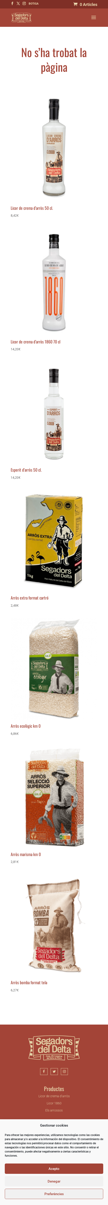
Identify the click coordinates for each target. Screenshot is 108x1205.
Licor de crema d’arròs (54, 1096)
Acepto (54, 1169)
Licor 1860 (54, 1103)
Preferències (54, 1194)
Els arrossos (54, 1110)
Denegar (54, 1181)
